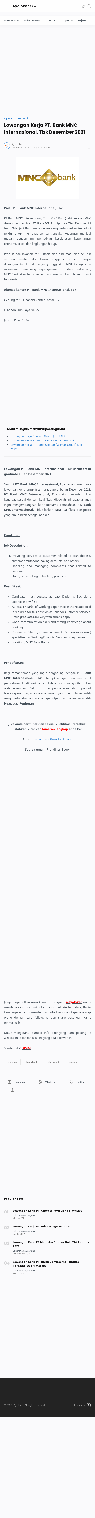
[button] (83, 6)
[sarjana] (31, 1215)
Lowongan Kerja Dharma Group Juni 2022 (37, 436)
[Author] (17, 144)
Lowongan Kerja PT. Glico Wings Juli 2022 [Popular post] (41, 1226)
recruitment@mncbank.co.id (53, 739)
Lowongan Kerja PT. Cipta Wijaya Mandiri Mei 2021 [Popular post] (48, 1211)
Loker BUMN (11, 20)
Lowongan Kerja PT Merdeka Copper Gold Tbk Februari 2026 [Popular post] (51, 1244)
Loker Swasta (32, 20)
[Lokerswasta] (20, 1215)
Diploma (68, 20)
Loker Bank (51, 20)
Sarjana (81, 20)
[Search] (89, 6)
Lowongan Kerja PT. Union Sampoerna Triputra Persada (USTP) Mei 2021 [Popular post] (46, 1264)
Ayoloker (20, 5)
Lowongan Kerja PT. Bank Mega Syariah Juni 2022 (43, 440)
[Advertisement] (37, 70)
